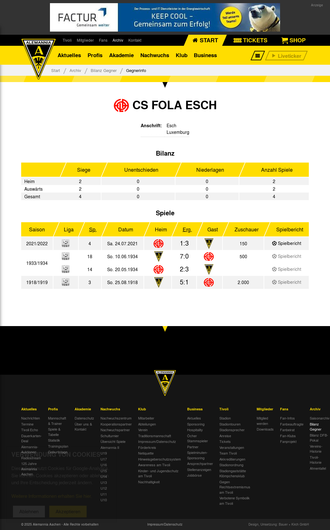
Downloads (265, 429)
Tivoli (67, 40)
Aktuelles (69, 55)
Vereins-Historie (316, 449)
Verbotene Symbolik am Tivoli (234, 500)
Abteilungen (147, 423)
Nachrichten (30, 417)
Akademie (121, 55)
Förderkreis (147, 447)
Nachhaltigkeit (149, 481)
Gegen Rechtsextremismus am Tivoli (234, 487)
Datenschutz (84, 417)
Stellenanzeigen (199, 469)
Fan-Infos (287, 417)
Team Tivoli (228, 453)
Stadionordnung (231, 464)
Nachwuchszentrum (116, 417)
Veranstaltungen (231, 447)
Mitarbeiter (146, 417)
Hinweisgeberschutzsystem (159, 459)
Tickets (225, 441)
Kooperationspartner (116, 423)
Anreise (225, 435)
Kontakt (134, 40)
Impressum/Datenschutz (157, 441)
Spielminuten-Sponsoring (197, 455)
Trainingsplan (58, 446)
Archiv (118, 40)
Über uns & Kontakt (83, 426)
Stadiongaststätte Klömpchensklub (232, 473)
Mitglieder (85, 40)
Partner (193, 446)
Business (205, 55)
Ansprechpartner (200, 463)
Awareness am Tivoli (154, 464)
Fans (103, 40)
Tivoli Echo (29, 429)
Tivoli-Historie (315, 460)
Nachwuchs (154, 55)
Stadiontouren (230, 423)
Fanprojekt (288, 441)
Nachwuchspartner (115, 429)
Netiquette (146, 453)
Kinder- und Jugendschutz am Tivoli (158, 473)
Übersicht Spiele (113, 441)
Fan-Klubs (288, 435)
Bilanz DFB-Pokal (319, 437)
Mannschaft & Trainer (57, 420)
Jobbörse (194, 475)
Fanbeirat (287, 429)
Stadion (225, 417)
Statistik (54, 440)
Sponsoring (196, 423)
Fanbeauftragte (291, 423)
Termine (27, 423)
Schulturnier (110, 435)
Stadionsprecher (232, 429)
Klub (181, 55)
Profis (95, 55)
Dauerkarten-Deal (31, 438)
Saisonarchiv (320, 417)
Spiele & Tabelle (54, 431)
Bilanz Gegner (104, 70)
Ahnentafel (318, 468)
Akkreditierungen (232, 459)
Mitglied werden (262, 420)
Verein (143, 429)
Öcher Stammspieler (197, 438)
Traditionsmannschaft (154, 435)
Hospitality (195, 429)
